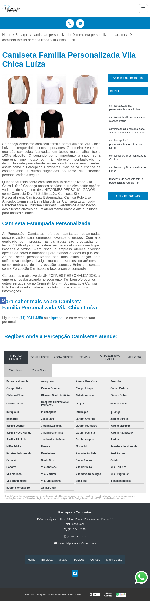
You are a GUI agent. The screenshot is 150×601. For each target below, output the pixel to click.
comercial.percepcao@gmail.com (75, 543)
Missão (63, 559)
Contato (95, 559)
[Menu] (143, 8)
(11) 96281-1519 (75, 536)
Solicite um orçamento (128, 78)
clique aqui (57, 318)
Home (31, 559)
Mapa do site (114, 559)
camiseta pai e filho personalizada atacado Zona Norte (125, 146)
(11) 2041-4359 (31, 318)
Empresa (47, 559)
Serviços (78, 559)
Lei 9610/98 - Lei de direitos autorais (107, 498)
